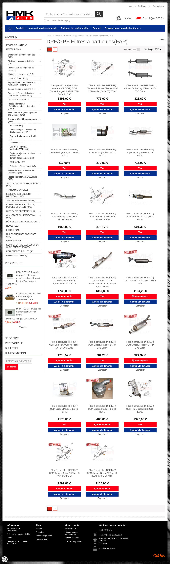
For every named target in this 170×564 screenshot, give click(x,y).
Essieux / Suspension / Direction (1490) (18, 195)
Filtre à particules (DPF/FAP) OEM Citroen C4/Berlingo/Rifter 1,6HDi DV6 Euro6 (64, 345)
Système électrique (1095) (20, 211)
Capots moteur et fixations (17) (21, 89)
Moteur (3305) (13, 49)
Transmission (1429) (17, 190)
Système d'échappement (72, 36)
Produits (20, 28)
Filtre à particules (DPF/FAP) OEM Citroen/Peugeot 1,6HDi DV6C (64, 409)
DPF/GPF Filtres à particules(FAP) (99, 36)
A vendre (39, 532)
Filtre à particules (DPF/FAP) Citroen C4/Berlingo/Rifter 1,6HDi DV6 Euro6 (140, 88)
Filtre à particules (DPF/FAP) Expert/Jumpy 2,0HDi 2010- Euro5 (140, 152)
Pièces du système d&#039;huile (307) (22, 178)
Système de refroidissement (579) (22, 184)
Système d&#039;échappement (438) (22, 120)
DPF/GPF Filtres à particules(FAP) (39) (19, 148)
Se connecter (144, 6)
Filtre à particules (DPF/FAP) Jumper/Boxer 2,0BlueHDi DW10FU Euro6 (64, 216)
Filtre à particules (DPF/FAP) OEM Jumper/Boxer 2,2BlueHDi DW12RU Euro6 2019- (102, 473)
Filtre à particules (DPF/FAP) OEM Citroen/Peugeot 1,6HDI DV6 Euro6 (102, 345)
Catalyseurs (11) (17, 143)
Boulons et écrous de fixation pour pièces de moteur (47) (21, 94)
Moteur (57, 36)
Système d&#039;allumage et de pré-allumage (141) (22, 113)
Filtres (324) (13, 230)
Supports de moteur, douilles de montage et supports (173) (22, 83)
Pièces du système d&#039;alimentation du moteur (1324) (22, 106)
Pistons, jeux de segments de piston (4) (21, 69)
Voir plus (23, 327)
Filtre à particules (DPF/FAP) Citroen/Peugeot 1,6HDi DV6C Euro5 (64, 152)
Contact (97, 28)
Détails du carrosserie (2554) (22, 222)
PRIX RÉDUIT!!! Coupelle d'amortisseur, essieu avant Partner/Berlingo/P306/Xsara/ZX (23, 314)
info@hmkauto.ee (107, 548)
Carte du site (41, 539)
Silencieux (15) (16, 125)
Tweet (162, 40)
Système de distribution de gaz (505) (21, 56)
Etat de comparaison (74, 541)
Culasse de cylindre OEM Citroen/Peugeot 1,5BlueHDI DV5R (28, 296)
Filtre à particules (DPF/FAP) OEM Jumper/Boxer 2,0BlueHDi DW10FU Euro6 (64, 473)
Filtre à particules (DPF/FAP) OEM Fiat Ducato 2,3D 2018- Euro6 (140, 409)
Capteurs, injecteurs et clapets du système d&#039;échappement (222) (23, 155)
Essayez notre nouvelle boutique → (123, 28)
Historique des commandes (71, 533)
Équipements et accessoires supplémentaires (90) (22, 246)
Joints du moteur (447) (18, 78)
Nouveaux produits (44, 536)
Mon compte (70, 528)
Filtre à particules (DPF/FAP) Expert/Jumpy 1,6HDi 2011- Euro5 (102, 152)
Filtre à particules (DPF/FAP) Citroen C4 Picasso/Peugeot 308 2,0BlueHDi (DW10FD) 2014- (102, 88)
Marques (39, 528)
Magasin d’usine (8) (16, 255)
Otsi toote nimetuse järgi (58, 20)
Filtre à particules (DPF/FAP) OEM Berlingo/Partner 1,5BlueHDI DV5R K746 (64, 280)
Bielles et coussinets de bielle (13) (21, 62)
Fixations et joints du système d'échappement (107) (23, 131)
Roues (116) (12, 226)
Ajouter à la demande (64, 109)
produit (123, 18)
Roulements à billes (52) (19, 251)
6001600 (103, 543)
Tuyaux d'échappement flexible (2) (23, 137)
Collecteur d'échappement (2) (23, 166)
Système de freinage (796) (20, 200)
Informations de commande (43, 28)
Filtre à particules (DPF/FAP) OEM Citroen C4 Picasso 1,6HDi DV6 (140, 280)
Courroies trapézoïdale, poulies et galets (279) (20, 206)
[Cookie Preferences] (5, 559)
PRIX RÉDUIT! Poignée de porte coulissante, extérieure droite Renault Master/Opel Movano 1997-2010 (23, 278)
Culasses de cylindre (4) (18, 100)
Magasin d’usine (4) (16, 45)
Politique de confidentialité (74, 28)
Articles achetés (72, 538)
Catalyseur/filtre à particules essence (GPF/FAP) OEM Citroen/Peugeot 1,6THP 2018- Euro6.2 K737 (64, 90)
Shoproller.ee (159, 555)
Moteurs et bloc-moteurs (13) (21, 74)
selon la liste (134, 49)
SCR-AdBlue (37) (17, 162)
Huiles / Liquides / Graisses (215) (21, 235)
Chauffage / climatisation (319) (20, 216)
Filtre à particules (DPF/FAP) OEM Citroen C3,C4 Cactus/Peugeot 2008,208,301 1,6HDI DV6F (102, 282)
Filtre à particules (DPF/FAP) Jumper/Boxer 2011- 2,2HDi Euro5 (140, 216)
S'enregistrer (158, 6)
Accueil (49, 36)
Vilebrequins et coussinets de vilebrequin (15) (21, 171)
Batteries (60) (13, 241)
